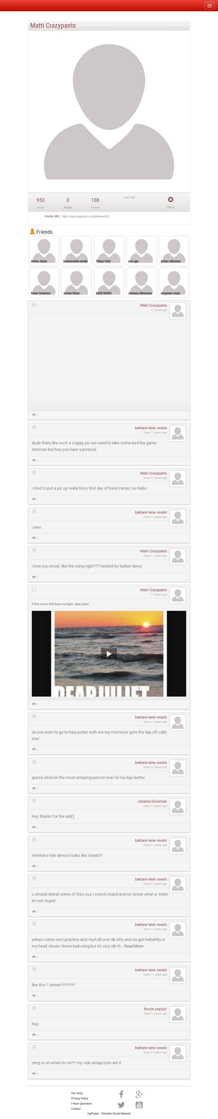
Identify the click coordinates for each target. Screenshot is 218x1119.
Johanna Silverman (152, 801)
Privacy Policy (79, 1098)
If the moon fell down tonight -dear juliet (60, 604)
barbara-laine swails (151, 428)
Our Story (77, 1093)
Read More (134, 946)
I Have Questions (81, 1103)
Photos (68, 207)
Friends (41, 232)
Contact (76, 1108)
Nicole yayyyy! (155, 1009)
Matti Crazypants (153, 305)
